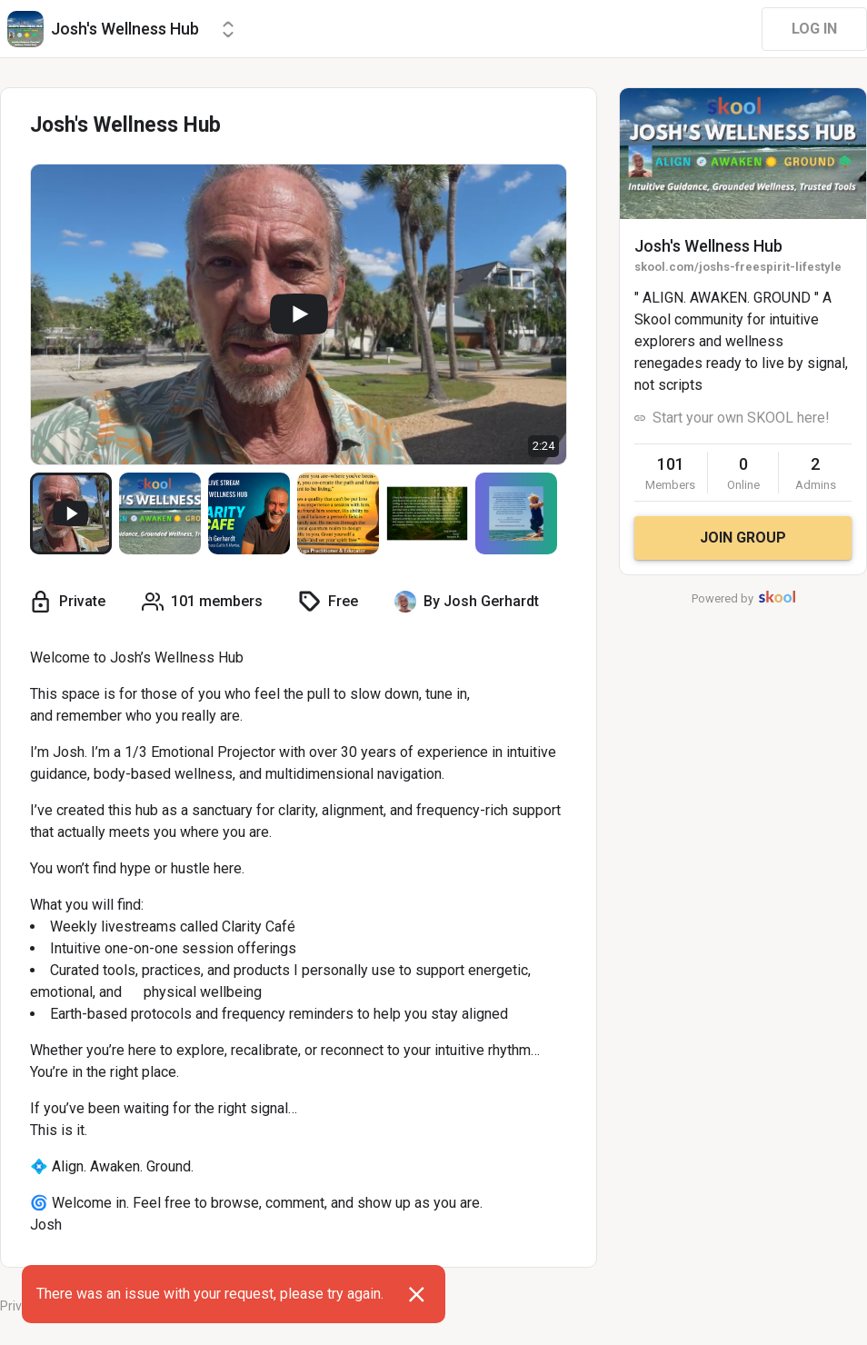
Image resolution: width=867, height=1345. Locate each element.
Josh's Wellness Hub (708, 245)
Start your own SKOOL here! (741, 417)
